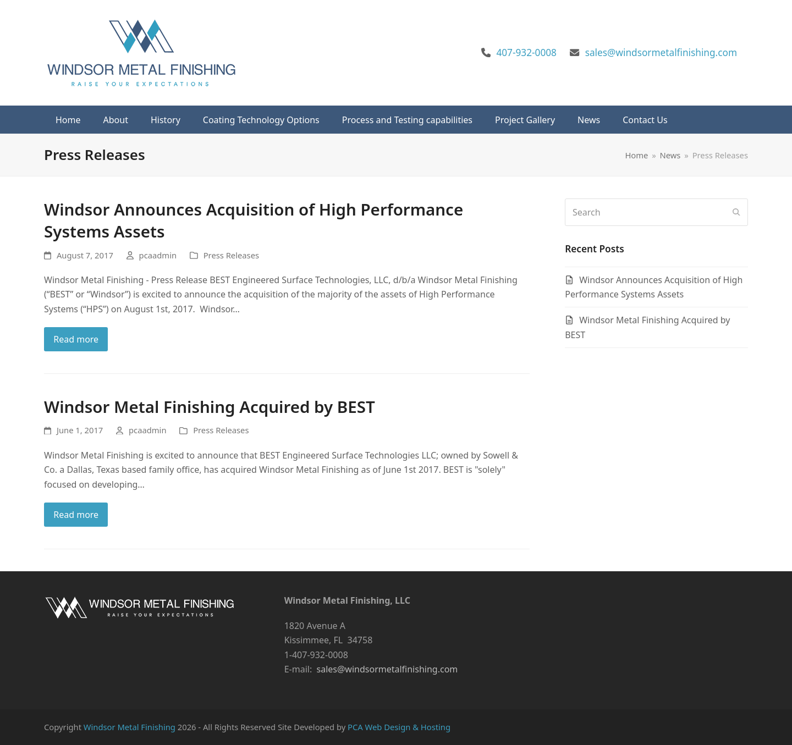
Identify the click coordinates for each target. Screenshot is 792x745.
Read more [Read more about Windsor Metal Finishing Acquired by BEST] (75, 515)
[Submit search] (736, 212)
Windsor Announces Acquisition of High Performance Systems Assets (253, 220)
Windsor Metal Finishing (129, 726)
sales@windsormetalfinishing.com (661, 52)
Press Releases (231, 255)
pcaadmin (158, 255)
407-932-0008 (526, 52)
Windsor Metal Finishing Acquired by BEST (209, 406)
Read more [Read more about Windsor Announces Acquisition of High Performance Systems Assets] (75, 339)
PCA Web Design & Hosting (399, 726)
